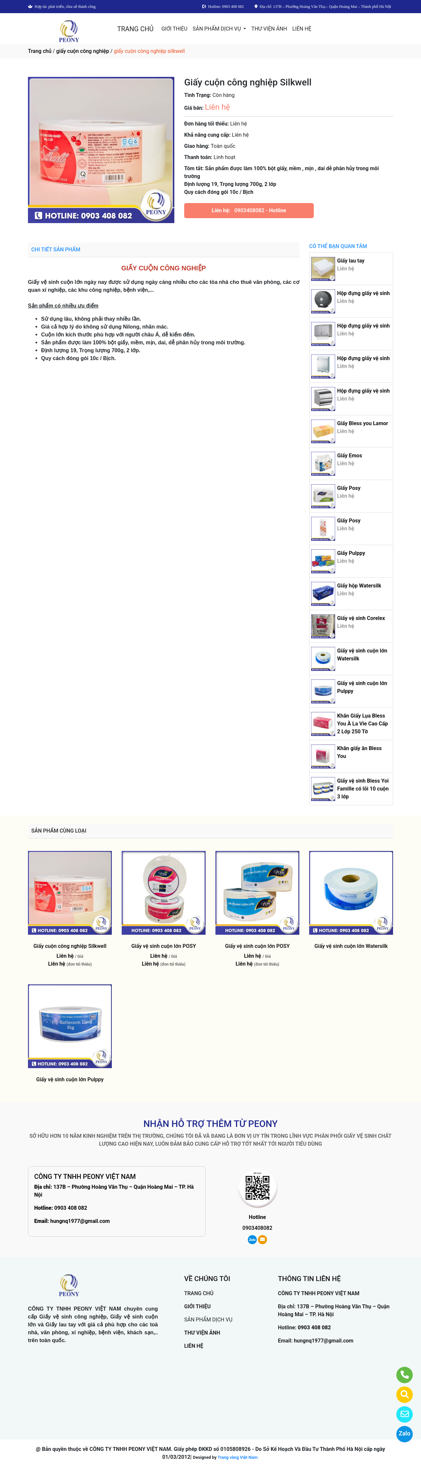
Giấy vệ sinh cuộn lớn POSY (163, 946)
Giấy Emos (349, 455)
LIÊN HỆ (301, 29)
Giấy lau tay (350, 261)
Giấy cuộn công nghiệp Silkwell (69, 946)
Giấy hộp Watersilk (359, 586)
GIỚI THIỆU (174, 29)
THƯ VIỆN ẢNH (269, 29)
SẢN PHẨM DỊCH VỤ (217, 29)
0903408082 (249, 210)
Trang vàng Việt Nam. (238, 1457)
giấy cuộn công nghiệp (82, 51)
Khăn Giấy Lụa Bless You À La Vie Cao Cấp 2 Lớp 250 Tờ (362, 724)
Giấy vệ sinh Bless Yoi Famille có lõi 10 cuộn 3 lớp (363, 789)
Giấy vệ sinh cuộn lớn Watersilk (351, 946)
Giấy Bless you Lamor (362, 423)
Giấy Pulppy (351, 553)
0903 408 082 (70, 1208)
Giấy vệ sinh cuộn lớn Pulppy (70, 1079)
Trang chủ (39, 51)
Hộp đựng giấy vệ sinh (363, 293)
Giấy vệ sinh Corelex (361, 618)
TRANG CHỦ (135, 29)
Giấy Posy (348, 488)
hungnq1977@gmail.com (80, 1221)
